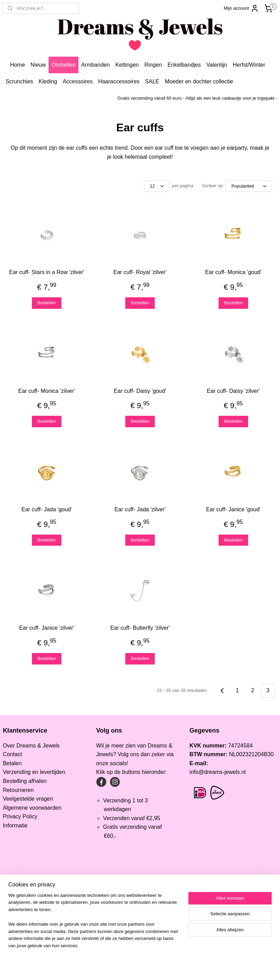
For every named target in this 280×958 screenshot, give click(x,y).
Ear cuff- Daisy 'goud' (140, 391)
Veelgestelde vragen (28, 799)
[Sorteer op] (249, 186)
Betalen (12, 763)
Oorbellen (63, 65)
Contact (12, 754)
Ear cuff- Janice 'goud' (233, 509)
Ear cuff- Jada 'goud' (47, 509)
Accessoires (78, 81)
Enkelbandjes (184, 65)
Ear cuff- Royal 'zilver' (140, 272)
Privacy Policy (20, 816)
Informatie (15, 825)
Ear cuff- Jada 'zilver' (140, 509)
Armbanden (95, 65)
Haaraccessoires (118, 81)
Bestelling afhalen (24, 781)
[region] (94, 925)
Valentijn (216, 65)
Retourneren (18, 790)
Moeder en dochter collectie (199, 81)
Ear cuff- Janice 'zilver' (46, 628)
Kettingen (127, 65)
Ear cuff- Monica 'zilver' (46, 391)
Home (17, 65)
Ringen (153, 65)
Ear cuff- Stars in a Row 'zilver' (46, 272)
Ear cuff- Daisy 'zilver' (233, 391)
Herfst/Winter (249, 65)
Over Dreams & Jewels (31, 746)
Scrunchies (19, 81)
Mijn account (241, 8)
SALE (152, 81)
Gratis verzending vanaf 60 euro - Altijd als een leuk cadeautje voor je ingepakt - (197, 98)
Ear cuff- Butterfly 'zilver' (140, 628)
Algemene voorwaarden (32, 808)
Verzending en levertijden (34, 772)
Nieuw (38, 65)
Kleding (48, 81)
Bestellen (46, 302)
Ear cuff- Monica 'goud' (233, 272)
